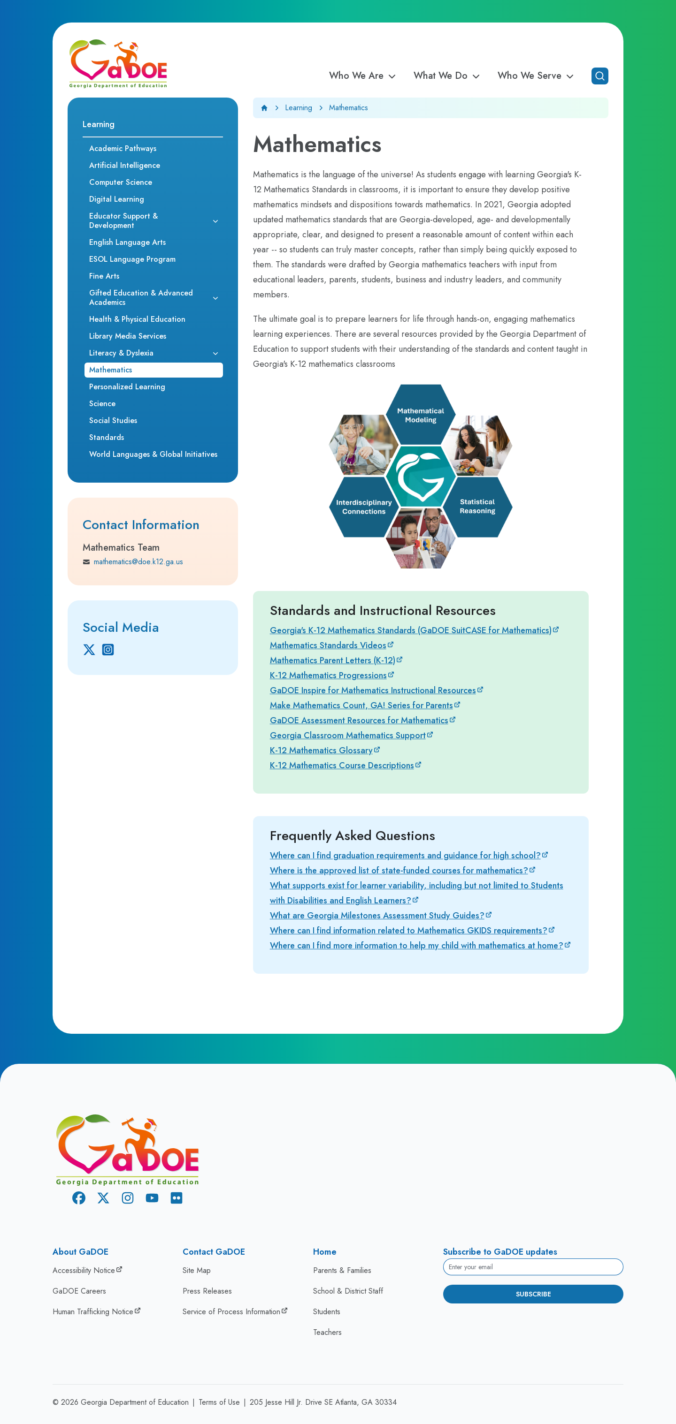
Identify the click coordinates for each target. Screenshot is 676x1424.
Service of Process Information (231, 1311)
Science (102, 403)
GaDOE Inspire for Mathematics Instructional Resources (373, 690)
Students (326, 1311)
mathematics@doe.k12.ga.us (133, 562)
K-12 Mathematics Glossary (321, 750)
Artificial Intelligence (124, 165)
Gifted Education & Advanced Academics (141, 298)
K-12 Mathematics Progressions (328, 675)
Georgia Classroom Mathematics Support (348, 735)
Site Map (197, 1270)
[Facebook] (78, 1199)
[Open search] (600, 76)
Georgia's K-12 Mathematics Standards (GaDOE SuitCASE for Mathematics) (411, 630)
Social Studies (113, 420)
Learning (298, 107)
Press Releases (207, 1291)
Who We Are (364, 76)
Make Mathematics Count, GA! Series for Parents (361, 705)
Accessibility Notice (84, 1270)
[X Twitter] (89, 649)
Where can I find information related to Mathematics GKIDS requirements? (408, 930)
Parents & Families (342, 1270)
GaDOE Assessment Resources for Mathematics (359, 720)
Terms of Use (219, 1402)
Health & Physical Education (137, 319)
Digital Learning (116, 199)
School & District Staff (348, 1291)
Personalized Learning (127, 386)
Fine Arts (104, 276)
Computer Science (120, 182)
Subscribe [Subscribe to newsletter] (533, 1294)
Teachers (327, 1332)
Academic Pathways (122, 148)
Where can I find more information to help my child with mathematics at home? (416, 945)
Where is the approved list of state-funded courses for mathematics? (399, 870)
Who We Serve (537, 76)
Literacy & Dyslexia (121, 353)
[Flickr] (176, 1199)
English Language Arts (127, 242)
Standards (106, 437)
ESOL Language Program (132, 259)
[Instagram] (108, 649)
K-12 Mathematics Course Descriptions (342, 765)
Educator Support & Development (123, 221)
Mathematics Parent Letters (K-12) (332, 660)
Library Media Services (127, 336)
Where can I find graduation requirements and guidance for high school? (405, 855)
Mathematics (110, 369)
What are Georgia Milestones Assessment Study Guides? (377, 915)
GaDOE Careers (79, 1291)
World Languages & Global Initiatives (153, 454)
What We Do (448, 76)
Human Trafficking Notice (93, 1311)
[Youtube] (152, 1199)
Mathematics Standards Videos (328, 645)
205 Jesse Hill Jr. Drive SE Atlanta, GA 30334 (323, 1402)
